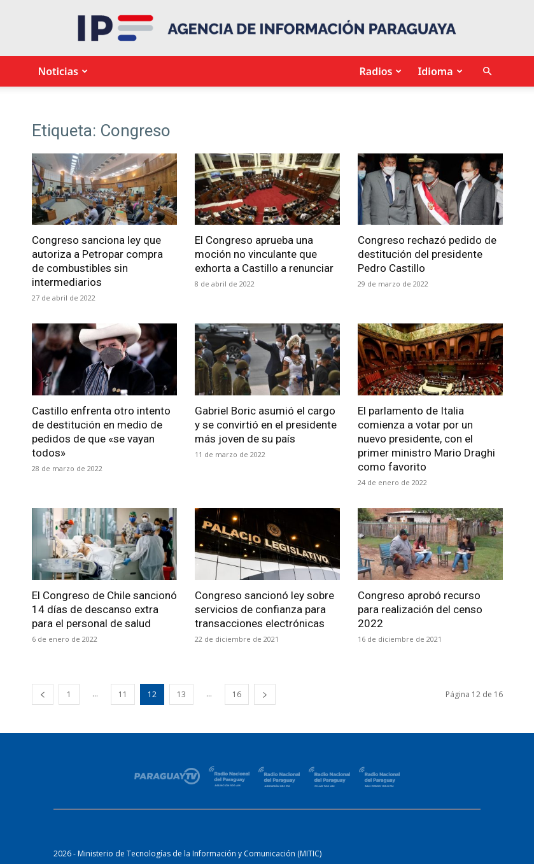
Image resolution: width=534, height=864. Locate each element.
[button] (487, 72)
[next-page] (265, 694)
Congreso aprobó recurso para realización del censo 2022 (420, 609)
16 (236, 694)
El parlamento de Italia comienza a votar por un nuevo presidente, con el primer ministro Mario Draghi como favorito (426, 438)
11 (122, 694)
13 (181, 694)
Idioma (438, 71)
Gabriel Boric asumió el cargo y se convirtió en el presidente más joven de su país (266, 424)
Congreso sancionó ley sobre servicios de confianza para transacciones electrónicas (264, 609)
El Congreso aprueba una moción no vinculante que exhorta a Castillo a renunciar (264, 254)
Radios (378, 71)
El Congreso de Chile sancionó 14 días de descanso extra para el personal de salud (104, 609)
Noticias (61, 71)
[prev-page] (42, 694)
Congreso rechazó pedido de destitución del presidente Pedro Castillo (427, 254)
